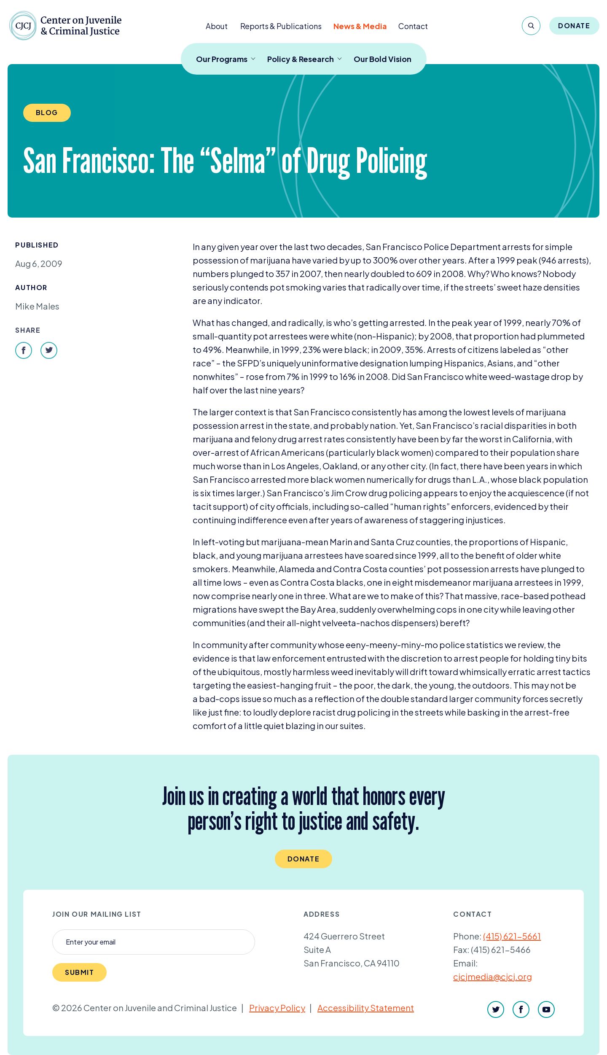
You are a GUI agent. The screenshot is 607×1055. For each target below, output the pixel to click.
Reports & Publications (281, 26)
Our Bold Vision (382, 59)
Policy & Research (304, 59)
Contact (413, 26)
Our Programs (225, 59)
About (217, 26)
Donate (574, 25)
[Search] (531, 25)
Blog (47, 112)
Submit (79, 972)
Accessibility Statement (365, 1007)
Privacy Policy (277, 1007)
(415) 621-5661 (512, 936)
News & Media (360, 26)
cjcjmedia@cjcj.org (492, 976)
